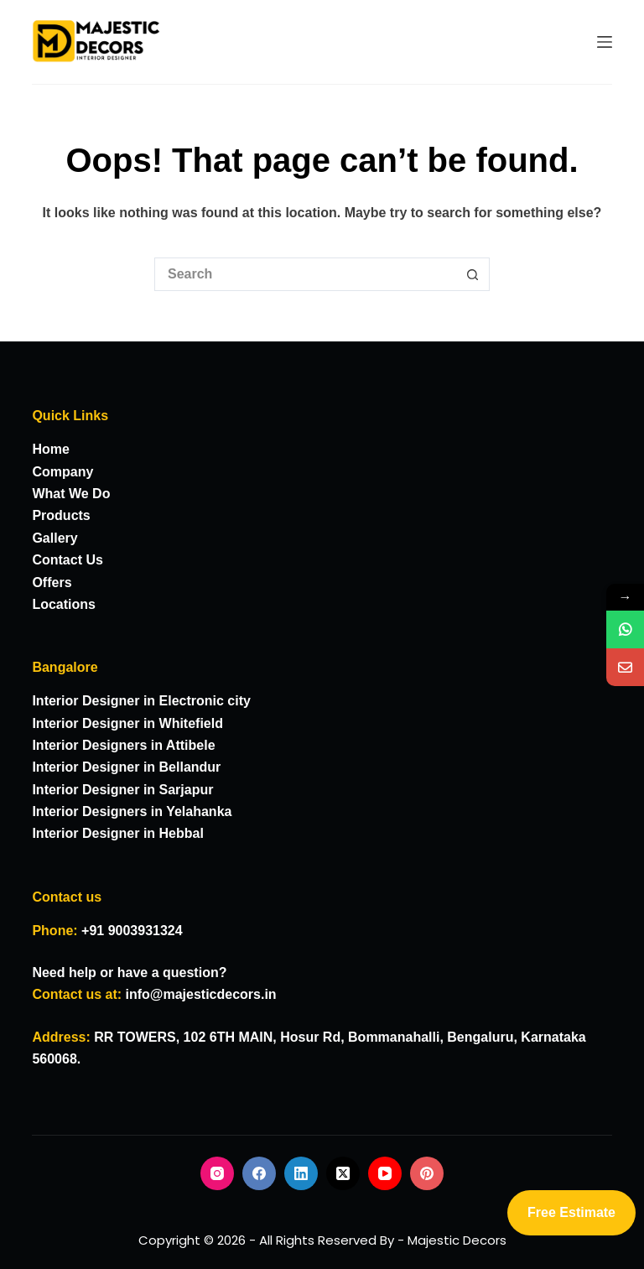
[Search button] (473, 274)
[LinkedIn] (301, 1173)
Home (50, 449)
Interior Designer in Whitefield (127, 723)
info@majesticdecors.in (201, 994)
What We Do (71, 493)
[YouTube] (385, 1173)
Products (61, 515)
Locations (64, 604)
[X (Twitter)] (343, 1173)
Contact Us (67, 560)
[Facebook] (259, 1173)
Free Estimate (571, 1212)
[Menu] (604, 41)
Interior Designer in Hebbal (117, 833)
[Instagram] (217, 1173)
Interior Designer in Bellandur (126, 767)
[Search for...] (305, 274)
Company (62, 472)
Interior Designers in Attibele (123, 745)
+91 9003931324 (132, 930)
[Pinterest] (427, 1173)
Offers (51, 582)
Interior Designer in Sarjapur (122, 790)
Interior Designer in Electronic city (141, 701)
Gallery (54, 538)
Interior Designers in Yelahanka (131, 811)
